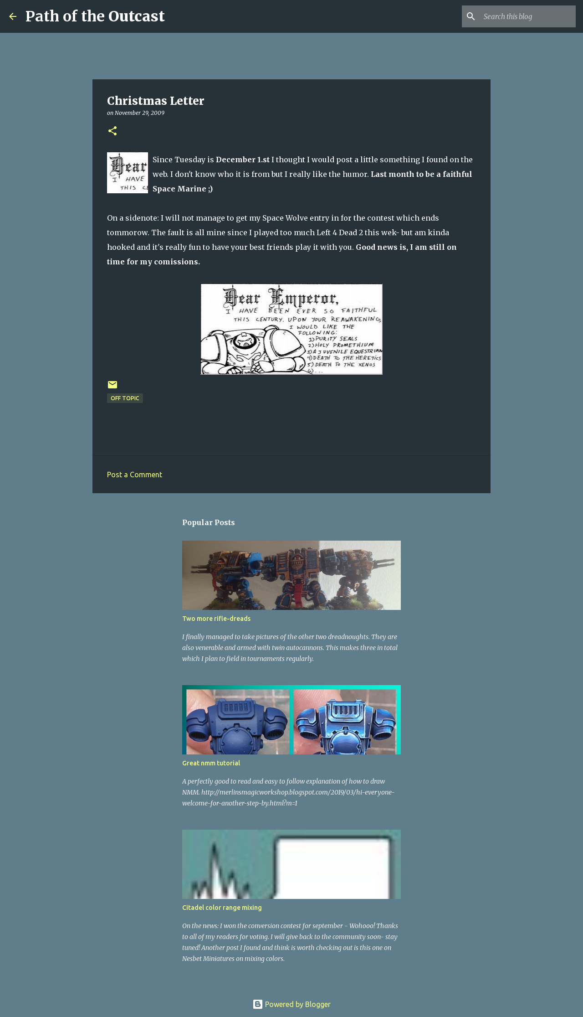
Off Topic (125, 398)
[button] (112, 131)
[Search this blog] (528, 16)
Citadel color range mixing (222, 907)
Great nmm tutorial (211, 763)
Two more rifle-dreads (216, 618)
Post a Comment (134, 474)
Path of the (95, 16)
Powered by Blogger (291, 1004)
